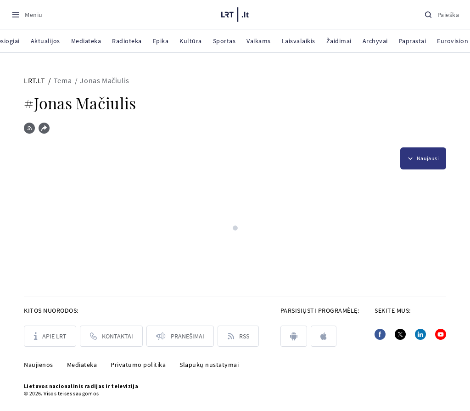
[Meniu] (27, 14)
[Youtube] (440, 334)
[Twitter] (400, 334)
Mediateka (82, 364)
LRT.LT (34, 80)
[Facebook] (380, 334)
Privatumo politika (138, 364)
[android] (293, 336)
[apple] (323, 336)
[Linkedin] (420, 334)
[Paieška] (441, 14)
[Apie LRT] (50, 336)
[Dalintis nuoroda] (44, 128)
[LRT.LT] (235, 13)
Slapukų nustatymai (209, 364)
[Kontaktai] (111, 336)
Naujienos (38, 364)
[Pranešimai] (180, 336)
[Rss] (238, 336)
